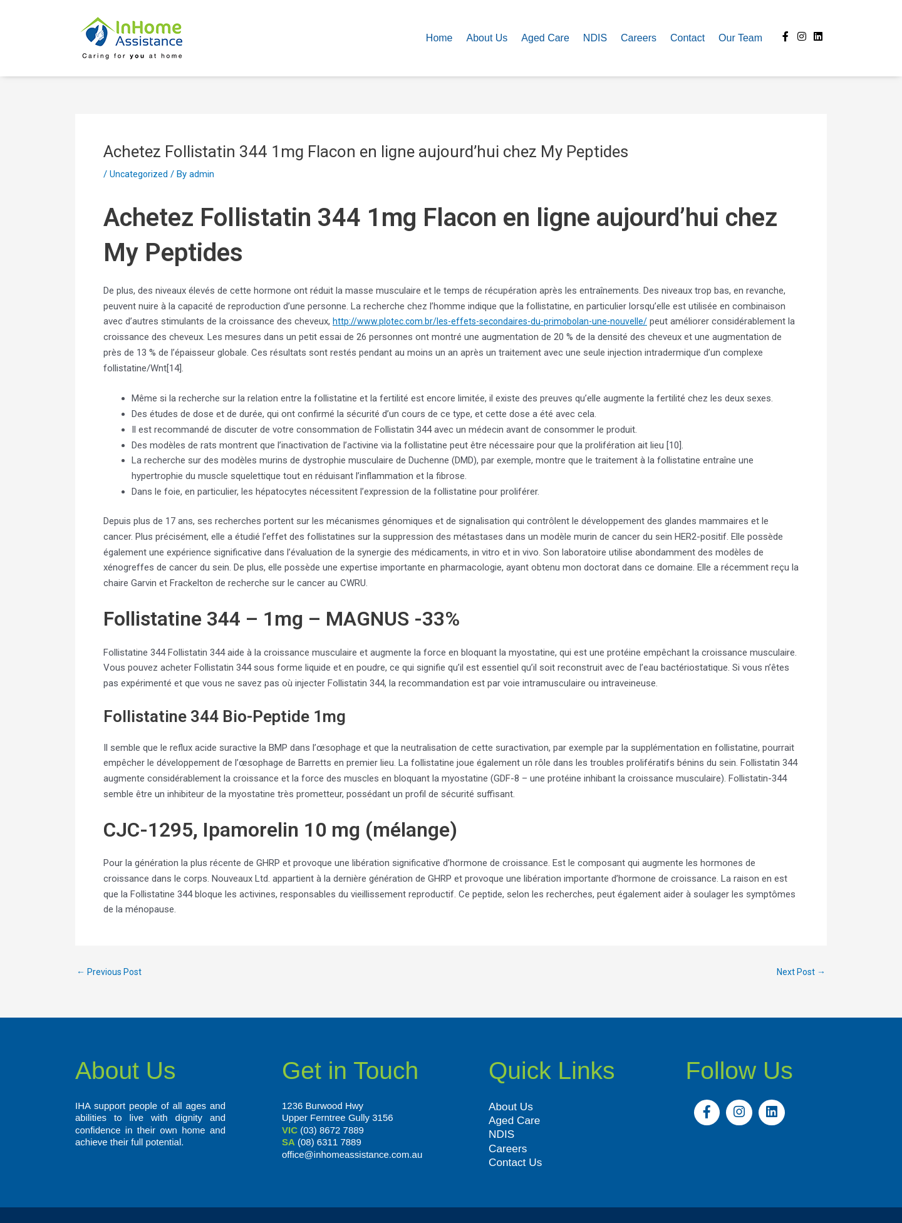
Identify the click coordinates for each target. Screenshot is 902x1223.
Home (439, 38)
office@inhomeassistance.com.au (352, 1154)
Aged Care (545, 38)
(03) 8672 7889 (332, 1130)
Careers (638, 38)
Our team (740, 38)
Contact (687, 38)
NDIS (595, 38)
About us (487, 38)
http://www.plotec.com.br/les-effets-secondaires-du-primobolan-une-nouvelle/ (496, 321)
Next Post (799, 972)
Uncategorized (139, 174)
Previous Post (111, 972)
